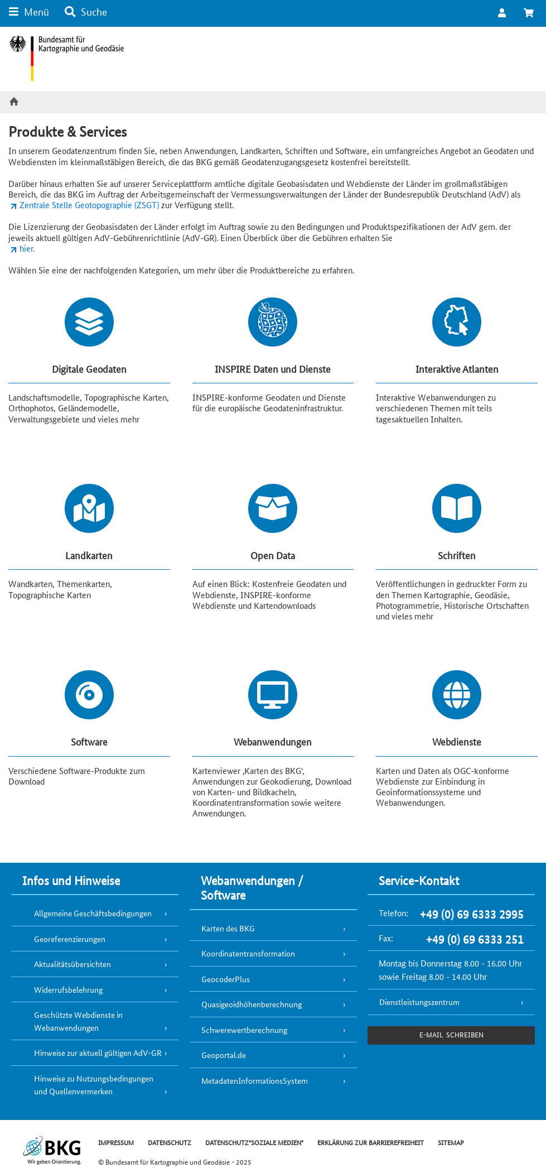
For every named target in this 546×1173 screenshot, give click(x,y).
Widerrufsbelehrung (68, 989)
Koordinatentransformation (248, 953)
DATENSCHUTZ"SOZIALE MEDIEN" (254, 1142)
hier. (27, 248)
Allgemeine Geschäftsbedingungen (93, 913)
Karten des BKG (228, 928)
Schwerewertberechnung (244, 1029)
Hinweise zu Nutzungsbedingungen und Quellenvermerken (93, 1085)
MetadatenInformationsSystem (254, 1080)
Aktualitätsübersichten (72, 963)
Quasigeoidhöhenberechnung (251, 1003)
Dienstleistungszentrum (419, 1001)
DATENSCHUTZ (169, 1142)
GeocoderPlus (225, 978)
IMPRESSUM (116, 1142)
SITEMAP (451, 1142)
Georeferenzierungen (69, 938)
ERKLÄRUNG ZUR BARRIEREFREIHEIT (370, 1142)
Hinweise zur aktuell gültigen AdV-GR (98, 1052)
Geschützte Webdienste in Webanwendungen (78, 1021)
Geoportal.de (223, 1054)
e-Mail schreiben (451, 1034)
